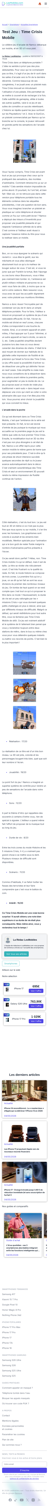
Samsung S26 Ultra (11, 1360)
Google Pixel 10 (10, 1304)
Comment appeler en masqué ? (17, 1387)
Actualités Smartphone (29, 24)
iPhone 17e (7, 1343)
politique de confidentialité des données (24, 1479)
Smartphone (14, 24)
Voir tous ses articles (16, 954)
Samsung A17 (8, 1294)
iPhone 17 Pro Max (11, 1327)
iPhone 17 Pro (9, 1332)
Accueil (5, 24)
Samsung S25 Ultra (11, 1370)
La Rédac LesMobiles (11, 56)
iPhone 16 (7, 1348)
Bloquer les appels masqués (16, 1398)
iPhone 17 (6, 1337)
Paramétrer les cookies (13, 1434)
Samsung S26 (9, 1365)
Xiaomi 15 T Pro (10, 1299)
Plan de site (7, 1439)
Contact (6, 1415)
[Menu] (46, 3)
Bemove (18, 1493)
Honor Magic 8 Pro (11, 1310)
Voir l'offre (36, 991)
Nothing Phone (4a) (11, 1315)
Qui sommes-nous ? (12, 1445)
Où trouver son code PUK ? (15, 1403)
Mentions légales (10, 1420)
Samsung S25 (9, 1375)
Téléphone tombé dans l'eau (16, 1393)
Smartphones (10, 963)
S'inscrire (24, 1470)
